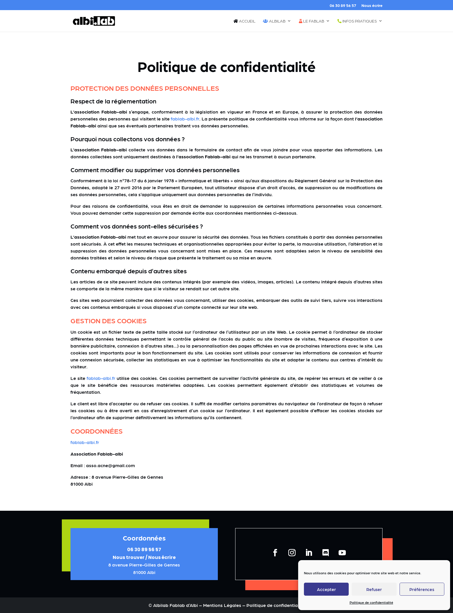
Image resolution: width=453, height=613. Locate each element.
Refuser (374, 589)
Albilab (274, 21)
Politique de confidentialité (371, 602)
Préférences (421, 589)
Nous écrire (372, 5)
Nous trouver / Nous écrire (144, 557)
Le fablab (311, 21)
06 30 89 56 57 (343, 5)
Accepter (326, 589)
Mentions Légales (222, 605)
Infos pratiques (357, 21)
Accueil (244, 21)
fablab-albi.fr (185, 118)
